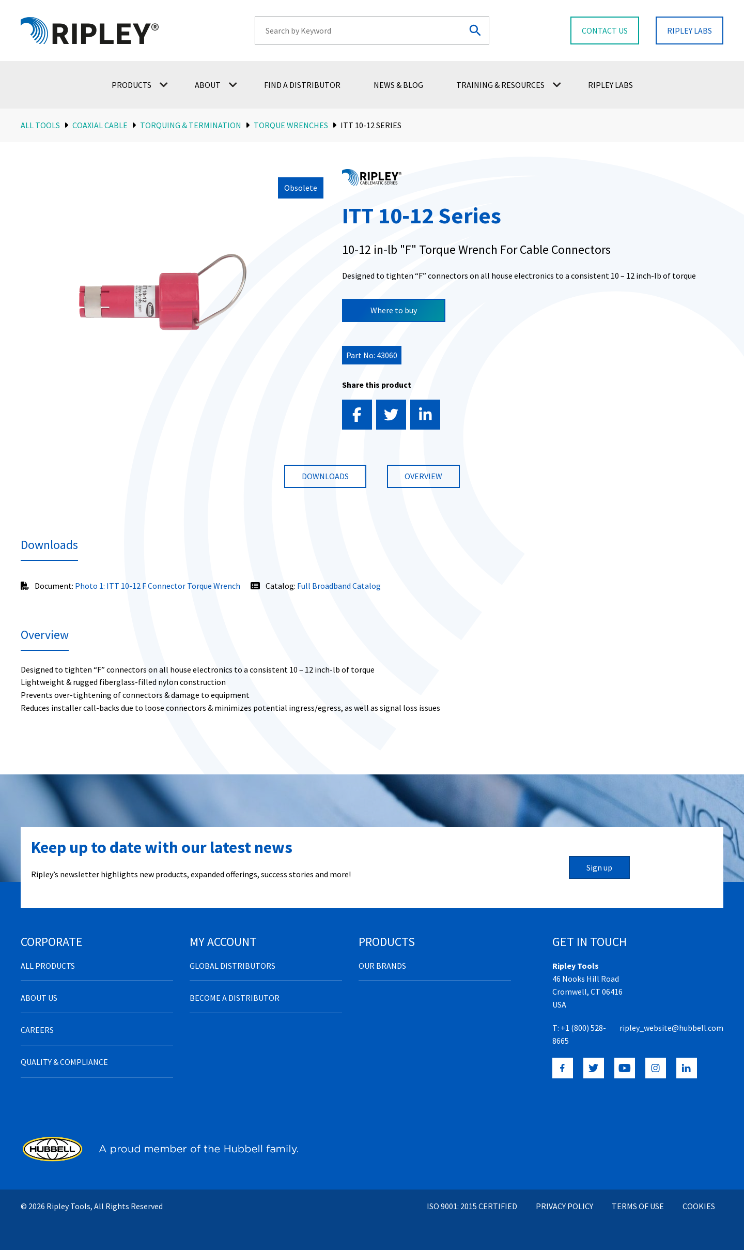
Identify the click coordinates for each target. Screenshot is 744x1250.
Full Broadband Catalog (339, 586)
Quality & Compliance (64, 1062)
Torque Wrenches (291, 125)
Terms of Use (638, 1206)
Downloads (325, 476)
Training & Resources (508, 85)
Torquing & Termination (190, 125)
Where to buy (393, 310)
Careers (37, 1030)
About (216, 85)
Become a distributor (235, 998)
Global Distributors (232, 966)
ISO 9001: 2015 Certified (472, 1206)
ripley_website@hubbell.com (671, 1028)
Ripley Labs (610, 85)
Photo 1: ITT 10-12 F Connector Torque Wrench (157, 586)
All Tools (40, 125)
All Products (48, 966)
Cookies (699, 1206)
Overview (423, 476)
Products (140, 85)
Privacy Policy (564, 1206)
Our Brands (382, 966)
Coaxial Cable (100, 125)
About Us (39, 998)
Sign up (599, 867)
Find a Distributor (302, 85)
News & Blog (398, 85)
